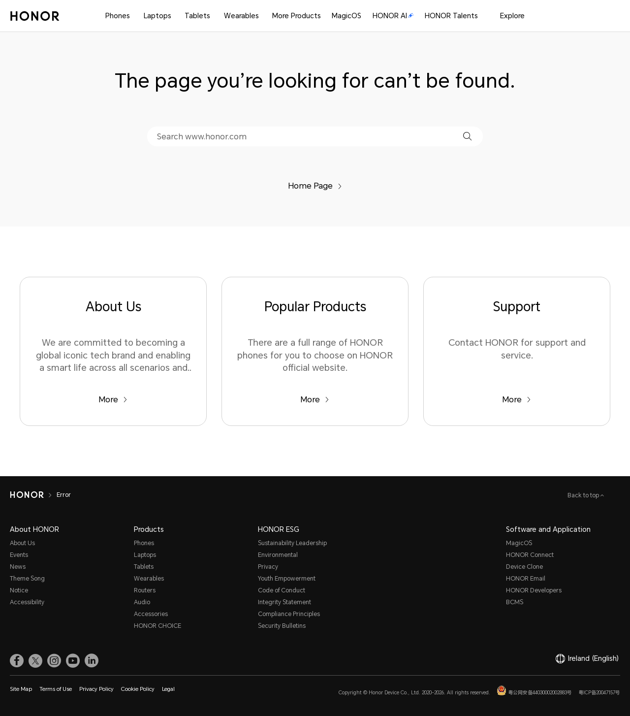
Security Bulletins (282, 625)
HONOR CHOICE (157, 625)
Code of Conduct (281, 590)
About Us (22, 543)
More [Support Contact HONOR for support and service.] (516, 399)
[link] (17, 660)
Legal (168, 689)
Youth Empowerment (286, 578)
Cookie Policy (138, 689)
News (18, 566)
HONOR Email (525, 578)
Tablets (197, 16)
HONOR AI (393, 16)
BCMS (514, 602)
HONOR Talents (451, 16)
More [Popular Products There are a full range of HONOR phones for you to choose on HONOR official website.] (314, 399)
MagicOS (346, 16)
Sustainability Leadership (292, 543)
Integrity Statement (284, 602)
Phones (117, 16)
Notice (19, 590)
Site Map (21, 689)
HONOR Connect (530, 555)
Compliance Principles (289, 614)
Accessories (151, 614)
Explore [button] (512, 16)
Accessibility (27, 602)
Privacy (268, 566)
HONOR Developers (534, 590)
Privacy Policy (96, 689)
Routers (145, 590)
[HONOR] (27, 495)
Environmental (278, 555)
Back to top (583, 495)
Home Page (315, 186)
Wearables (241, 16)
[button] (467, 136)
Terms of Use (55, 689)
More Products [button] (296, 16)
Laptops (157, 16)
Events (19, 555)
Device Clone (524, 566)
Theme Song (27, 578)
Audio (142, 602)
